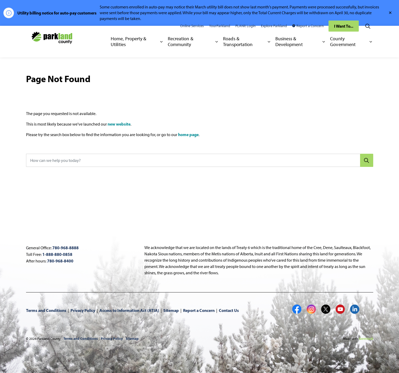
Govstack (366, 338)
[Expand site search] (368, 34)
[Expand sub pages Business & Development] (323, 49)
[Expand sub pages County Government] (370, 49)
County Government (343, 49)
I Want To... (343, 33)
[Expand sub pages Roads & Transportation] (268, 49)
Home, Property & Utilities (129, 49)
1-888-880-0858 (57, 254)
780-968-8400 (60, 260)
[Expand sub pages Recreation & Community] (216, 49)
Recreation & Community (180, 49)
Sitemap (171, 310)
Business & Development (289, 49)
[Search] (366, 160)
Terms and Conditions (46, 310)
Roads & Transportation (237, 49)
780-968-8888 (65, 247)
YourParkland (219, 33)
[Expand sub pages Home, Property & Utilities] (161, 49)
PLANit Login (245, 33)
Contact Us (229, 310)
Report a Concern (308, 33)
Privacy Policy (82, 310)
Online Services (192, 33)
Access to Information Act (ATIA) (129, 310)
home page (188, 134)
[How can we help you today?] (199, 160)
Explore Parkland (274, 33)
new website (119, 124)
